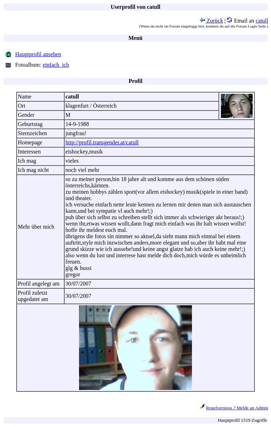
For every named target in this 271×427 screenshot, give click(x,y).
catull (261, 21)
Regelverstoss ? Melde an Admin (237, 407)
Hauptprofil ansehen (38, 54)
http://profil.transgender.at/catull (102, 142)
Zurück (211, 21)
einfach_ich (56, 65)
